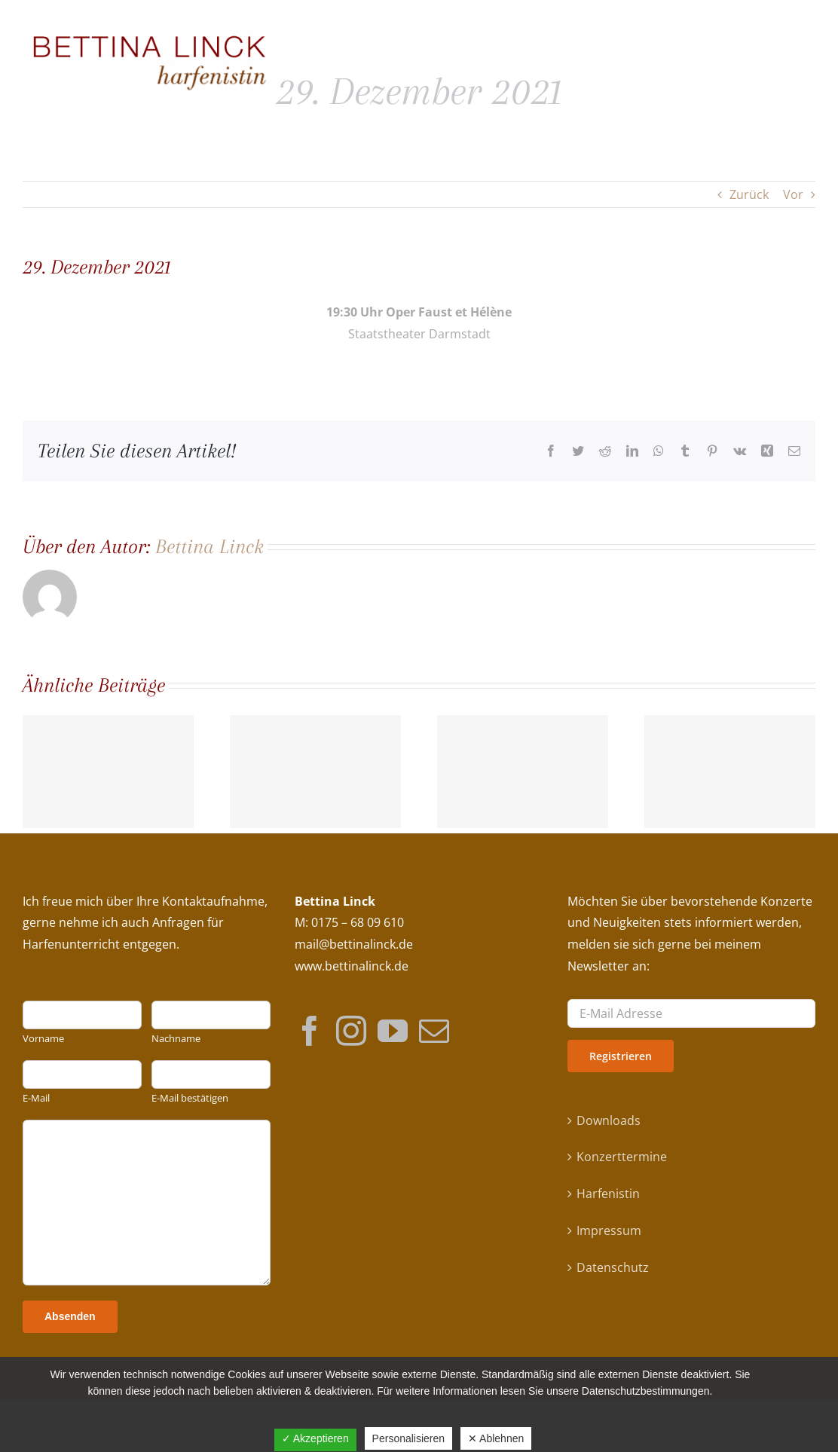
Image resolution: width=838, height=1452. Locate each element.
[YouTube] (393, 1030)
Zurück (749, 194)
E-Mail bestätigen (189, 1098)
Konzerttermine (622, 1156)
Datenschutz (613, 1267)
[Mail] (434, 1030)
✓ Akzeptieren (315, 1438)
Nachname (175, 1038)
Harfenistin (608, 1193)
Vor (793, 194)
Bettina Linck (209, 546)
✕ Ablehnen (496, 1438)
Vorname (43, 1038)
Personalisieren (408, 1438)
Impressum (609, 1230)
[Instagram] (351, 1030)
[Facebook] (310, 1030)
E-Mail (36, 1098)
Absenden (70, 1316)
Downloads (609, 1120)
